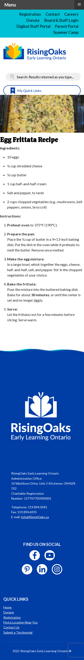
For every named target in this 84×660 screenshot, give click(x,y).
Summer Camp (65, 32)
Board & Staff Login (61, 20)
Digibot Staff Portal (33, 26)
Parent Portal (66, 26)
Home (7, 607)
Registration (30, 14)
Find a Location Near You (20, 622)
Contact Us (11, 627)
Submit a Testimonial (17, 632)
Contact (52, 14)
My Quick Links (29, 90)
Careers (71, 14)
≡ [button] (79, 4)
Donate (33, 20)
